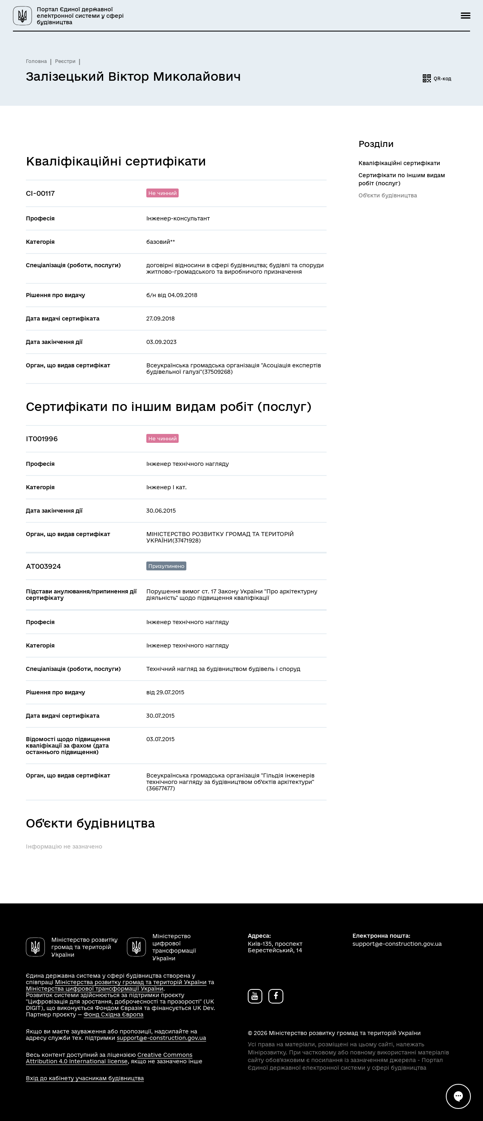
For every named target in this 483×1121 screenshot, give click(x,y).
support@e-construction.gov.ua (161, 1038)
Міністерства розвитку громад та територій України (131, 982)
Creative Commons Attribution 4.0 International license (109, 1058)
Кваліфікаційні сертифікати (399, 163)
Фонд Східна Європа (113, 1014)
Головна (36, 61)
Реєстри (65, 61)
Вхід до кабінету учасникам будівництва (85, 1078)
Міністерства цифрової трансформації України (94, 988)
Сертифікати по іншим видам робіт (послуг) (402, 179)
